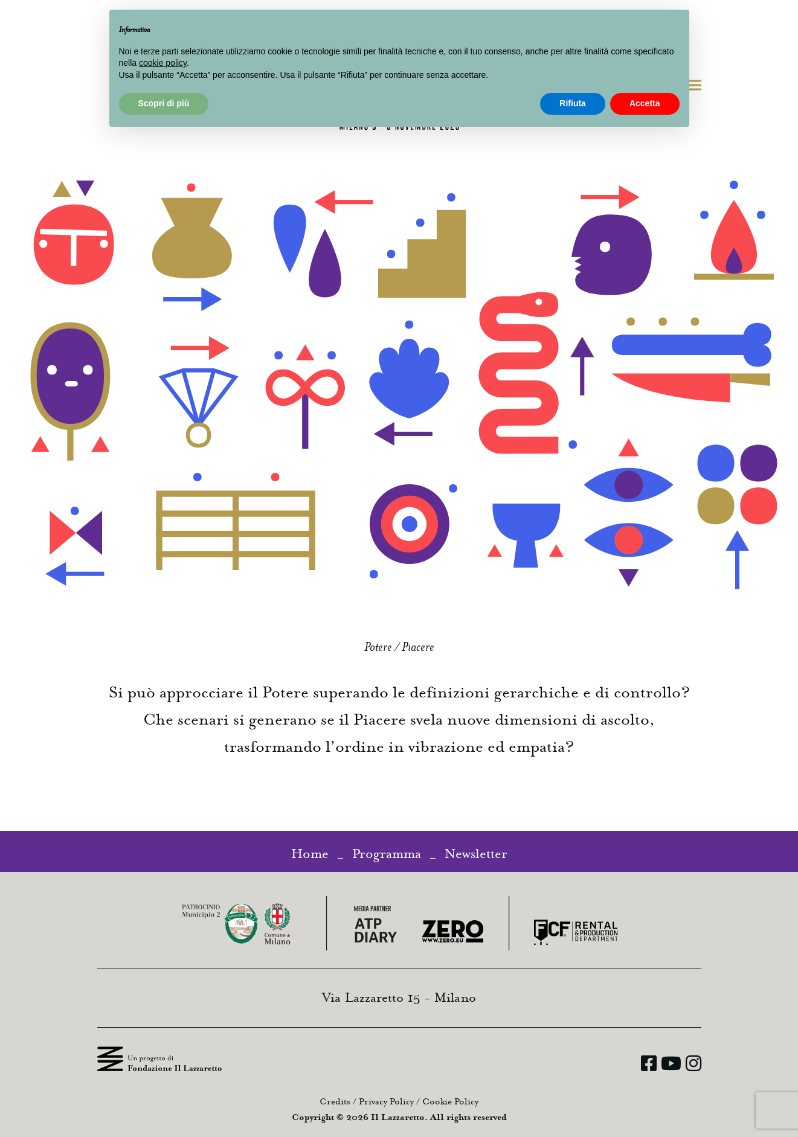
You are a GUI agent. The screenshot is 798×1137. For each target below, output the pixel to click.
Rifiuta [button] (572, 103)
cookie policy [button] (163, 63)
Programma (386, 853)
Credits (335, 1101)
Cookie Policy (450, 1101)
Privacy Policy (386, 1101)
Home (310, 853)
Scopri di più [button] (164, 103)
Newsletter (476, 853)
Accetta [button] (644, 103)
